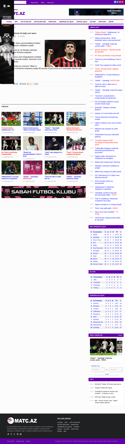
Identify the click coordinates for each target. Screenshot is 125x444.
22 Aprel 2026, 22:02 (8, 157)
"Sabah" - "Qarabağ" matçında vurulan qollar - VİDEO (101, 359)
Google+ (120, 2)
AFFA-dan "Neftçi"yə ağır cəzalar (105, 397)
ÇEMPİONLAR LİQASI (66, 22)
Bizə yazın (50, 2)
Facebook (117, 2)
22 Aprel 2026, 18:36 (73, 181)
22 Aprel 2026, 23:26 (73, 132)
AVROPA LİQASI (81, 22)
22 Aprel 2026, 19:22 (8, 181)
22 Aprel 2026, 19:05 (30, 181)
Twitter (115, 2)
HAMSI (120, 335)
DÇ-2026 (93, 22)
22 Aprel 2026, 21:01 (30, 158)
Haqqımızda (34, 2)
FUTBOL (9, 22)
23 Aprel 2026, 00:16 (30, 132)
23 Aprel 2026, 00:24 (8, 132)
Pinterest (122, 2)
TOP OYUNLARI (26, 22)
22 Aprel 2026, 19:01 (51, 181)
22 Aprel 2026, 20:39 (51, 157)
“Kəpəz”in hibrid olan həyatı (103, 388)
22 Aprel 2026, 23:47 (51, 132)
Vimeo (18, 434)
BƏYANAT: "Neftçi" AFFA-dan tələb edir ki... (108, 384)
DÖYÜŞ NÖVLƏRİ (40, 22)
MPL (16, 22)
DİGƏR (111, 22)
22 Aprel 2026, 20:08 (73, 157)
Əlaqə (43, 2)
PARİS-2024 (52, 22)
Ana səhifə (10, 441)
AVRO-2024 (102, 22)
